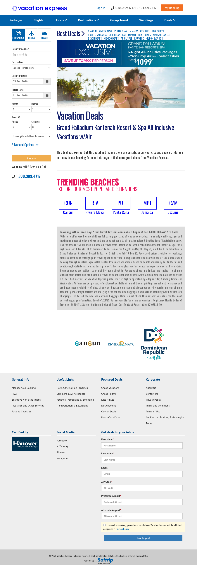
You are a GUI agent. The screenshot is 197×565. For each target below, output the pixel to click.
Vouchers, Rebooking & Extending (75, 399)
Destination (17, 62)
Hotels (61, 20)
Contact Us (152, 393)
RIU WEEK (139, 38)
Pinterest (61, 452)
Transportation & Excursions (72, 405)
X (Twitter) (62, 446)
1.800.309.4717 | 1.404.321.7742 (133, 8)
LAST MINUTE (129, 35)
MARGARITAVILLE (161, 35)
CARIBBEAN (114, 35)
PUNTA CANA (120, 31)
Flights (39, 20)
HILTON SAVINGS (154, 38)
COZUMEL (145, 31)
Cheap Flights (108, 393)
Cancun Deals (108, 411)
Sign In (100, 8)
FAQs (15, 393)
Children (35, 121)
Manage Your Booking (24, 387)
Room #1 (16, 117)
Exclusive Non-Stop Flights (27, 399)
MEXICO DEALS (111, 38)
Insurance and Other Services (28, 405)
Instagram (62, 458)
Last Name (107, 453)
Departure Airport (20, 49)
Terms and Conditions (158, 405)
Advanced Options (25, 144)
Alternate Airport (111, 510)
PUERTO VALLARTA (97, 35)
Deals (169, 20)
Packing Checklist (21, 411)
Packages (16, 20)
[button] (68, 205)
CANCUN (92, 31)
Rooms (34, 104)
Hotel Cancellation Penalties (72, 387)
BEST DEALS (144, 35)
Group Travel (119, 20)
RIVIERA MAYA (105, 31)
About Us (151, 387)
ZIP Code (106, 481)
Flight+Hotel (18, 35)
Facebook (62, 440)
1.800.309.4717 (28, 176)
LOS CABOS (158, 31)
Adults (15, 121)
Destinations (88, 20)
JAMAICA (133, 31)
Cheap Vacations (110, 387)
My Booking (172, 8)
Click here (95, 555)
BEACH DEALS (95, 38)
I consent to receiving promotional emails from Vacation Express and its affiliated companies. (142, 527)
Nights (15, 104)
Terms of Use (153, 411)
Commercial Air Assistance (71, 393)
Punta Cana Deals (110, 417)
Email (104, 467)
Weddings (146, 20)
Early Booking (108, 405)
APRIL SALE (126, 38)
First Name (107, 439)
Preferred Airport (111, 495)
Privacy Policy (153, 399)
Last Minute (107, 399)
